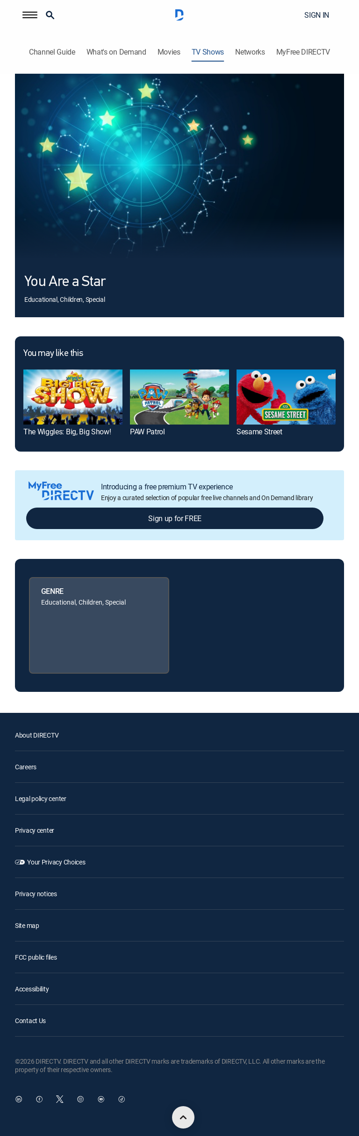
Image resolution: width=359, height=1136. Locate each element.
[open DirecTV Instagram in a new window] (80, 1099)
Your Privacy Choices (56, 861)
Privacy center (34, 830)
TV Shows (208, 52)
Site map (27, 925)
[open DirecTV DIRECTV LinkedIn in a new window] (18, 1099)
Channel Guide (52, 52)
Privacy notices (36, 893)
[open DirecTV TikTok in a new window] (121, 1099)
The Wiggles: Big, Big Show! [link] (67, 431)
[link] (72, 397)
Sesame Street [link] (259, 431)
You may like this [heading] (53, 353)
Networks (250, 52)
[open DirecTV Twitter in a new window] (60, 1099)
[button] (29, 14)
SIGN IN (316, 15)
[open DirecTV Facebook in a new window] (39, 1099)
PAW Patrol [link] (147, 431)
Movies (169, 52)
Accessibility (32, 988)
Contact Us (30, 1020)
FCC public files (36, 957)
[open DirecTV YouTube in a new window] (101, 1099)
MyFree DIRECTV (303, 52)
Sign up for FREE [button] (174, 518)
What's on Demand (116, 52)
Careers (25, 766)
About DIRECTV (36, 735)
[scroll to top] (183, 1117)
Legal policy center (40, 798)
